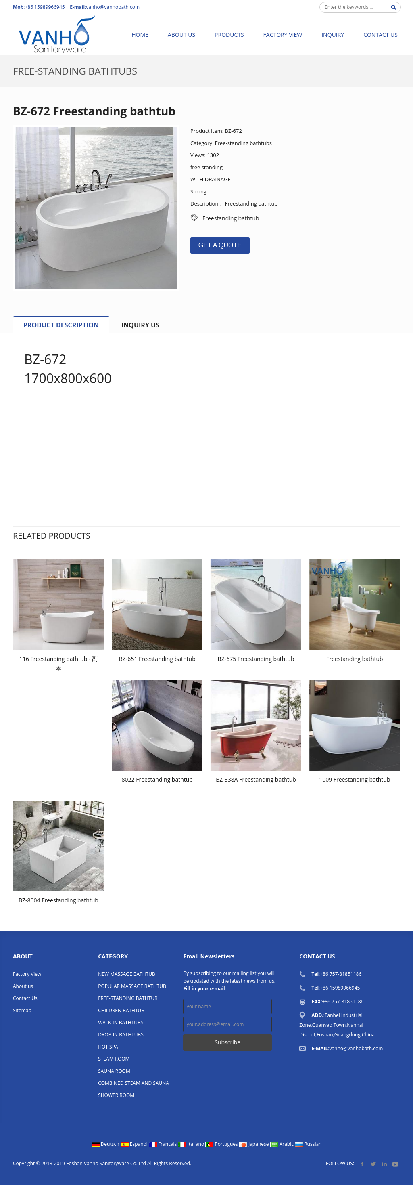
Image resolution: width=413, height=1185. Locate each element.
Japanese (254, 1144)
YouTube (395, 1164)
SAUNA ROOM (114, 1071)
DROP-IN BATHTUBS (121, 1034)
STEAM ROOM (113, 1058)
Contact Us (380, 34)
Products (229, 34)
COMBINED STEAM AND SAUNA (133, 1083)
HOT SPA (108, 1046)
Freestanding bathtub (230, 218)
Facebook (362, 1164)
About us (181, 34)
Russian (308, 1144)
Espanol (135, 1144)
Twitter (373, 1164)
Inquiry (332, 34)
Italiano (191, 1144)
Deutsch (106, 1144)
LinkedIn (384, 1164)
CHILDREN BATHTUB (121, 1010)
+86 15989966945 (340, 987)
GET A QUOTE (220, 245)
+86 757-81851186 (340, 974)
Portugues (222, 1144)
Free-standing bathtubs (75, 71)
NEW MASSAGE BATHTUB (126, 974)
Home (139, 34)
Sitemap (22, 1010)
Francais (163, 1144)
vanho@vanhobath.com (113, 7)
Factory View (282, 34)
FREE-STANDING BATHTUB (127, 998)
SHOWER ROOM (116, 1095)
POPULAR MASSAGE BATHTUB (132, 986)
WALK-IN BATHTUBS (120, 1022)
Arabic (282, 1144)
